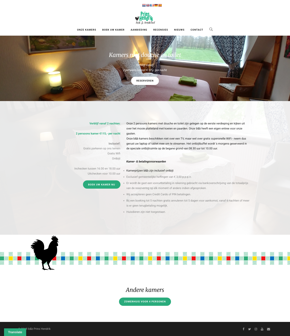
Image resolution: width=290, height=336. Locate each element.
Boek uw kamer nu (101, 184)
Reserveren (145, 80)
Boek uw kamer (113, 29)
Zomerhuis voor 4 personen (145, 301)
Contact (197, 29)
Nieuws (179, 29)
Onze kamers (86, 29)
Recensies (160, 29)
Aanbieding (139, 29)
